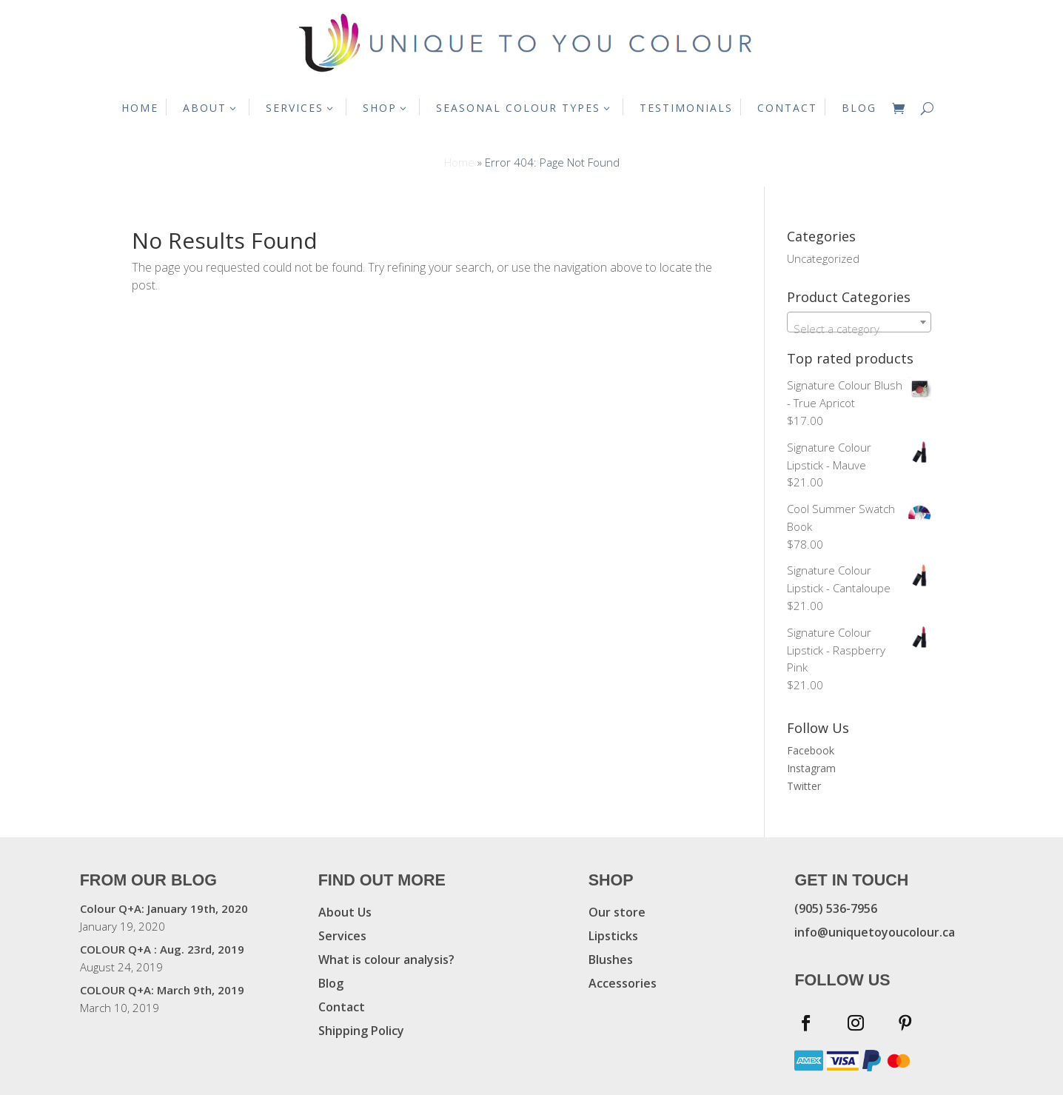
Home (459, 162)
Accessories (622, 983)
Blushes (610, 959)
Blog (330, 983)
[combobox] (859, 322)
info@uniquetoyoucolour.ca (874, 932)
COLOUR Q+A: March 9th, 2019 (162, 989)
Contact (341, 1007)
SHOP (380, 108)
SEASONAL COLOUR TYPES (518, 108)
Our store (616, 912)
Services (342, 936)
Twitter (804, 786)
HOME (139, 108)
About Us (345, 912)
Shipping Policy (361, 1030)
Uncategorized (823, 258)
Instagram (811, 768)
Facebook (810, 750)
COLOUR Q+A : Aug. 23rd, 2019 (162, 949)
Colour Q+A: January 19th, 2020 (164, 908)
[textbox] (859, 328)
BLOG (859, 108)
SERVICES (294, 108)
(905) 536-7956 (835, 908)
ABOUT (205, 108)
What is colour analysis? (386, 959)
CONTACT (787, 108)
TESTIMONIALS (686, 108)
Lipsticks (613, 936)
